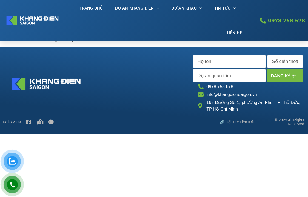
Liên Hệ (234, 32)
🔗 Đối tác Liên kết (237, 105)
